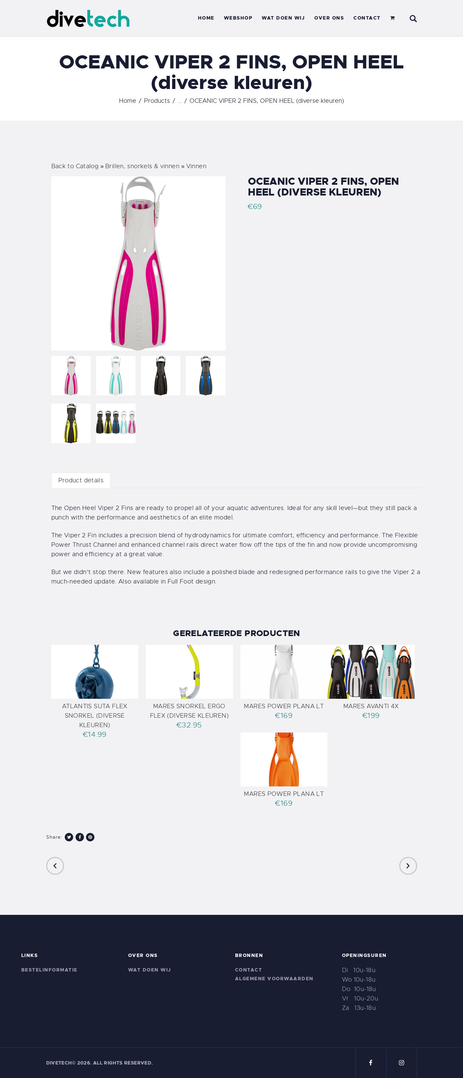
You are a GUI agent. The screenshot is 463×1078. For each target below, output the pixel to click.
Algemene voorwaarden (274, 979)
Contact (248, 970)
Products (157, 100)
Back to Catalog (75, 166)
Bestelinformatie (49, 970)
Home (127, 100)
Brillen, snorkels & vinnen (143, 166)
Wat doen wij (149, 970)
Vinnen (196, 166)
